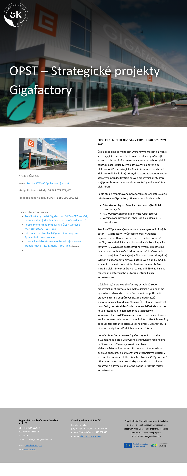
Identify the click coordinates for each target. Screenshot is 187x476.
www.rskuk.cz (30, 449)
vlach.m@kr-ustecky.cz (90, 436)
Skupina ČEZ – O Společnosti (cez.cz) (47, 183)
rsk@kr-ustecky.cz (33, 445)
